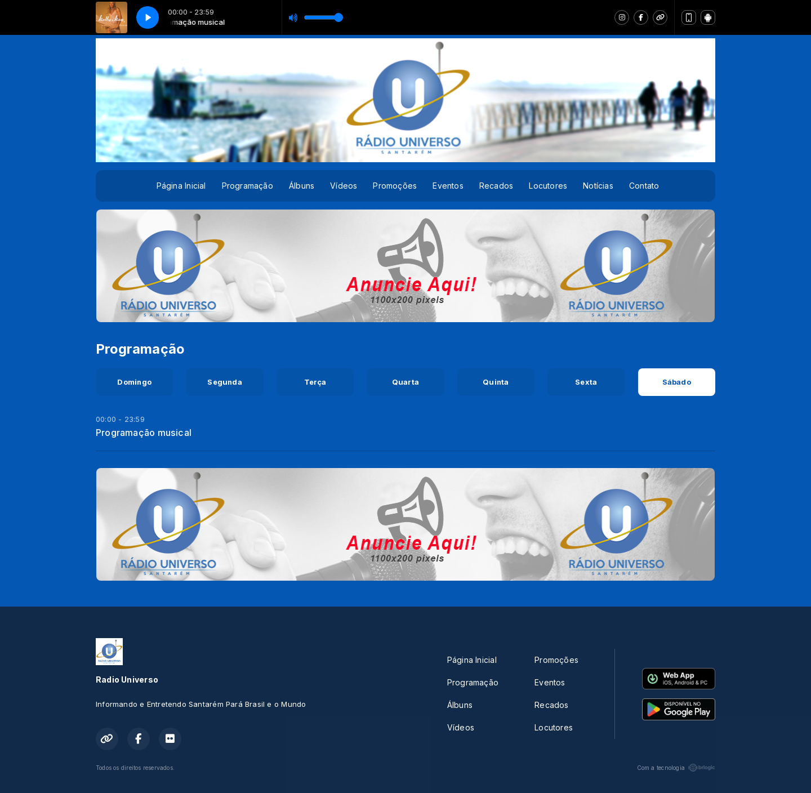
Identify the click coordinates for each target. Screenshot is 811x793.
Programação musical (143, 432)
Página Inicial (181, 185)
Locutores (548, 185)
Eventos (448, 185)
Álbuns (301, 185)
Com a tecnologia (676, 768)
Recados (496, 185)
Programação (247, 185)
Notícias (598, 185)
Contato (644, 185)
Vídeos (343, 185)
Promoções (395, 185)
